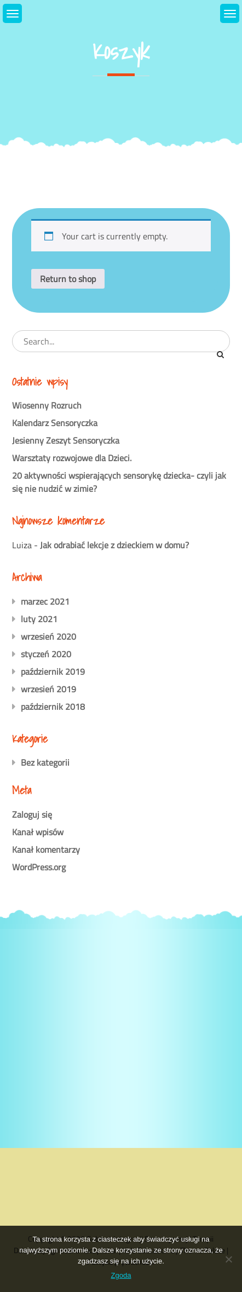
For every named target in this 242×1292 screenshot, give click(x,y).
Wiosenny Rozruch (47, 405)
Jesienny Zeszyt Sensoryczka (65, 440)
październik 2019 (53, 671)
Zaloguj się (32, 814)
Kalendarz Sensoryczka (54, 422)
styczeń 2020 (46, 654)
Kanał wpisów (38, 832)
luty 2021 (39, 618)
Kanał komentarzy (46, 849)
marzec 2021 (45, 601)
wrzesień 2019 (48, 689)
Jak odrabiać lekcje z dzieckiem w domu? (114, 545)
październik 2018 (53, 706)
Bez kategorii (45, 762)
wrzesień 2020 (48, 636)
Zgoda (121, 1275)
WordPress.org (39, 867)
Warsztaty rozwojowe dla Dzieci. (71, 457)
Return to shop (68, 278)
